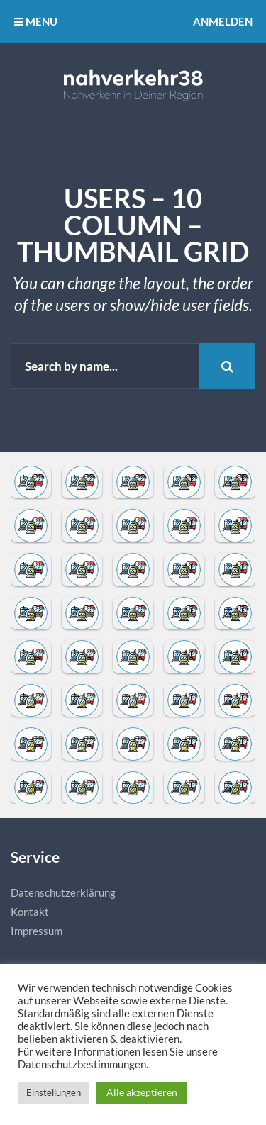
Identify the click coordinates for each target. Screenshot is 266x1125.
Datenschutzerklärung (63, 892)
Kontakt (30, 911)
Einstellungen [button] (53, 1092)
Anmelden (223, 21)
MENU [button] (35, 21)
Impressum (36, 930)
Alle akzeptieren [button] (141, 1092)
